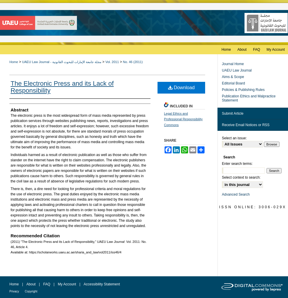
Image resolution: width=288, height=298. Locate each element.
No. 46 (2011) (133, 62)
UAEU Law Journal (237, 70)
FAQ (46, 284)
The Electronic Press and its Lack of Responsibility (62, 87)
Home (13, 62)
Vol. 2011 (112, 62)
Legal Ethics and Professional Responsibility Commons (183, 119)
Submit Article (232, 113)
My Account (67, 284)
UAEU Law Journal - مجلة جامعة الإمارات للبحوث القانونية (61, 62)
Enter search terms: (237, 164)
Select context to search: (241, 177)
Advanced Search (236, 194)
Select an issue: (234, 138)
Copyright (31, 291)
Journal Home (233, 64)
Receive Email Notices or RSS (245, 125)
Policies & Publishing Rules (243, 90)
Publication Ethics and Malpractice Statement (249, 98)
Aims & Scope (233, 77)
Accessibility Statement (102, 284)
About (31, 284)
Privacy (14, 291)
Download (181, 87)
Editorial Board (233, 83)
